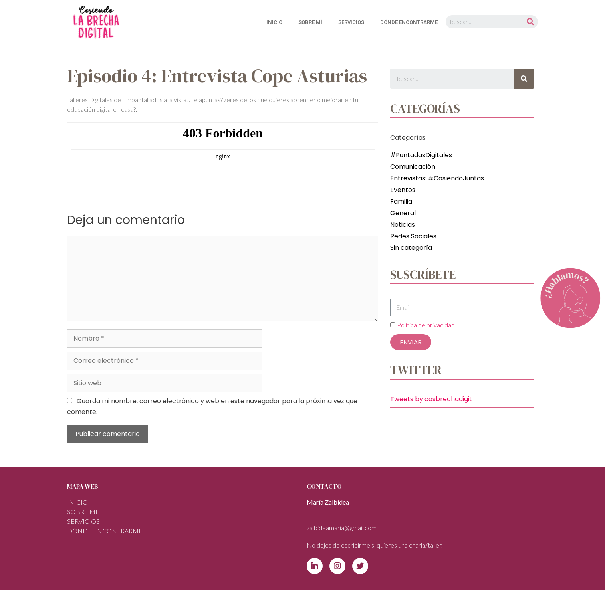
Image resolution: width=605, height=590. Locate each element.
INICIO (274, 22)
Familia (401, 201)
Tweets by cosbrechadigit (431, 399)
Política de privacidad (426, 325)
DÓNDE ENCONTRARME (409, 22)
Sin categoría (411, 247)
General (403, 213)
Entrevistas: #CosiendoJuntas (437, 178)
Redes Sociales (413, 236)
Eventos (402, 189)
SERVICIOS (351, 22)
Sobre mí (310, 22)
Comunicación (412, 166)
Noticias (402, 224)
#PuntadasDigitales (421, 155)
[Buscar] (530, 21)
